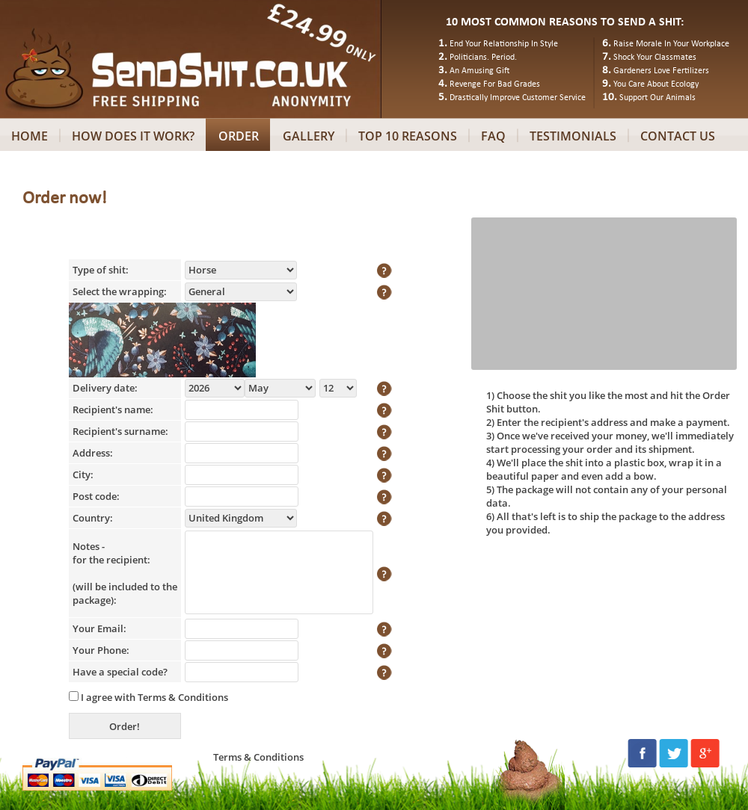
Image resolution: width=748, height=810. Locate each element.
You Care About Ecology (656, 84)
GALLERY (308, 136)
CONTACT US (677, 136)
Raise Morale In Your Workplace (671, 44)
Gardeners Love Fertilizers (661, 71)
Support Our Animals (657, 97)
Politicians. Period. (483, 57)
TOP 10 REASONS (407, 136)
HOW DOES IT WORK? (133, 136)
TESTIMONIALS (573, 136)
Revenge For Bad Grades (495, 84)
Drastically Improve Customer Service (518, 97)
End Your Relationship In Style (504, 44)
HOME (29, 136)
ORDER (238, 136)
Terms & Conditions (183, 697)
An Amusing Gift (479, 71)
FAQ (493, 136)
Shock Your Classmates (654, 57)
